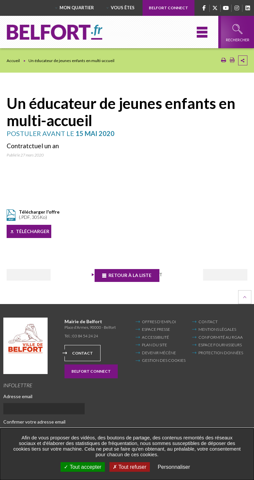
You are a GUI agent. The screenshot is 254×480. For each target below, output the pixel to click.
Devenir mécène (159, 352)
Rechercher (237, 33)
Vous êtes (123, 7)
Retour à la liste (131, 275)
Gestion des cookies (164, 360)
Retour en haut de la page (244, 297)
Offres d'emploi (159, 321)
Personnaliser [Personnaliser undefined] (174, 467)
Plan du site (154, 344)
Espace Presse (156, 329)
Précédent (33, 275)
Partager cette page (242, 60)
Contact (82, 352)
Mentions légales (217, 329)
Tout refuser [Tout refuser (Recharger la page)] (130, 467)
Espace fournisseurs (220, 344)
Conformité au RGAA (220, 337)
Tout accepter (82, 467)
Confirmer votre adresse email (34, 422)
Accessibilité (155, 337)
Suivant (222, 275)
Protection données (220, 352)
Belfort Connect (168, 7)
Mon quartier (77, 7)
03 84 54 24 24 (85, 335)
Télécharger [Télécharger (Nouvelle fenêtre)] (32, 231)
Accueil (13, 60)
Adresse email (17, 396)
